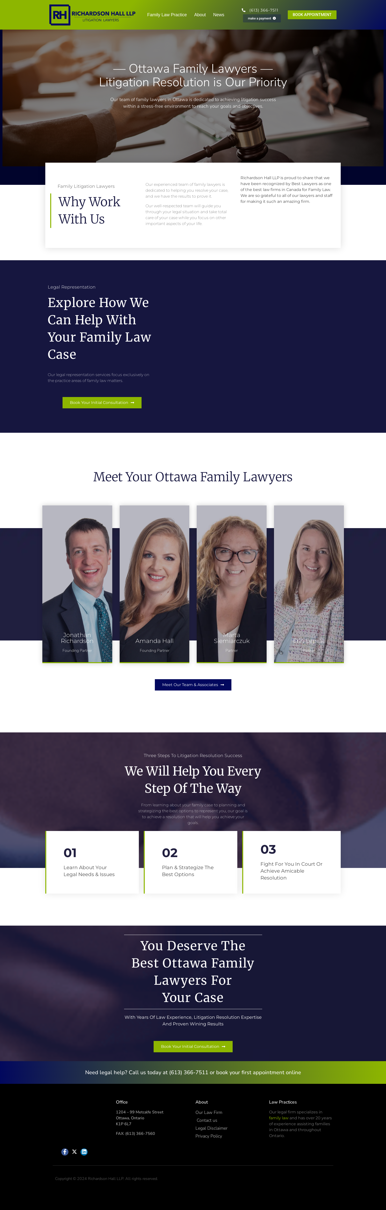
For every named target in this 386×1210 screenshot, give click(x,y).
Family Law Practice (167, 14)
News (218, 14)
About (200, 14)
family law (279, 1118)
